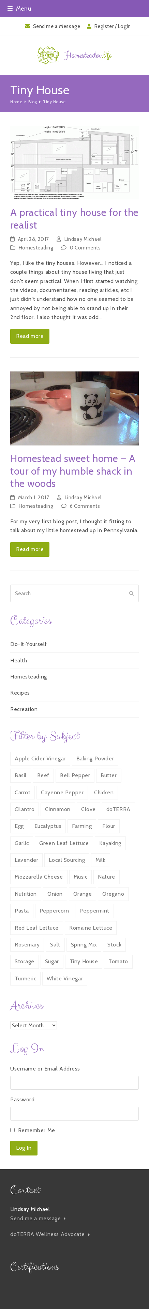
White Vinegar (65, 978)
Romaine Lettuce (90, 928)
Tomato (118, 961)
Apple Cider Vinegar (40, 758)
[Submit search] (131, 593)
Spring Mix (84, 944)
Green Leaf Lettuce (64, 843)
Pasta (22, 910)
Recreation (24, 709)
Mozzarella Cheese (39, 876)
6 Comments (85, 506)
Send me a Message (56, 26)
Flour (108, 826)
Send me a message (37, 1218)
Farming (82, 826)
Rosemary (27, 944)
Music (81, 876)
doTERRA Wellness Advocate (50, 1234)
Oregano (113, 894)
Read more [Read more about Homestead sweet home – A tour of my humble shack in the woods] (30, 549)
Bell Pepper (75, 775)
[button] (19, 8)
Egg (19, 826)
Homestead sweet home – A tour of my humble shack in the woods (72, 471)
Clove (88, 809)
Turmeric (25, 978)
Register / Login (112, 26)
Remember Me (36, 1130)
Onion (55, 894)
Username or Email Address (45, 1068)
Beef (43, 775)
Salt (55, 944)
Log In (23, 1148)
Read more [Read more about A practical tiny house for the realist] (30, 336)
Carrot (22, 792)
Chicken (104, 792)
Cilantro (24, 809)
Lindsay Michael (82, 239)
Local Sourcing (67, 860)
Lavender (26, 860)
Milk (100, 860)
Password (22, 1099)
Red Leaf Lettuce (37, 928)
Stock (114, 944)
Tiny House (84, 961)
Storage (24, 961)
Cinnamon (57, 809)
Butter (109, 775)
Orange (82, 894)
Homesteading (36, 248)
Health (18, 660)
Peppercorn (54, 910)
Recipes (20, 692)
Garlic (22, 843)
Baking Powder (95, 758)
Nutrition (26, 894)
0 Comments (85, 248)
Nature (106, 876)
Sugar (52, 961)
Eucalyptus (48, 826)
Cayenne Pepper (62, 792)
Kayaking (110, 843)
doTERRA (118, 809)
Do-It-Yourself (28, 644)
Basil (21, 775)
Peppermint (94, 910)
